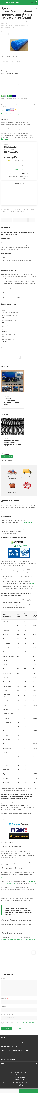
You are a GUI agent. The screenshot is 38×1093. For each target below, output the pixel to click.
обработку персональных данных (24, 1022)
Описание (7, 220)
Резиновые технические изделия (14, 1042)
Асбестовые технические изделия (14, 1050)
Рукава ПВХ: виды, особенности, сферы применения (12, 442)
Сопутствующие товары (10, 1055)
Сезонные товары (8, 1059)
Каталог (4, 1037)
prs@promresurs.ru (7, 877)
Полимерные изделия (9, 1046)
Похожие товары (7, 348)
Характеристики (20, 220)
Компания (5, 1063)
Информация (6, 1068)
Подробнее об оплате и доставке (12, 114)
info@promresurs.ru (20, 1074)
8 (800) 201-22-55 (9, 883)
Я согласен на (20, 1022)
